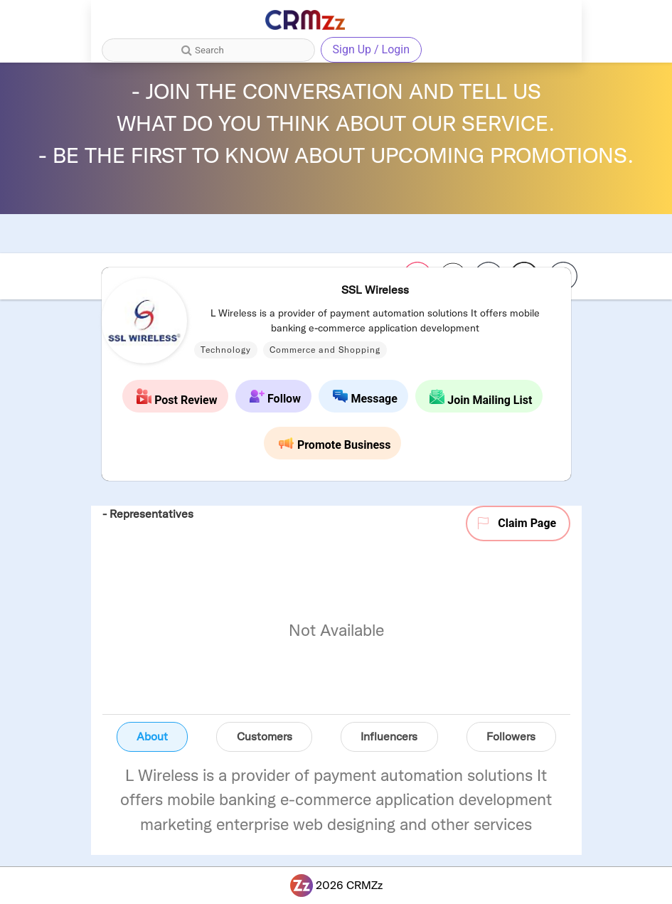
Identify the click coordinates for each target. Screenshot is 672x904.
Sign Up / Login (371, 49)
